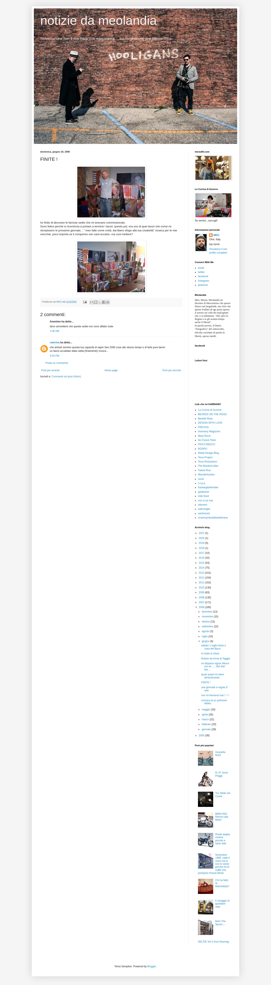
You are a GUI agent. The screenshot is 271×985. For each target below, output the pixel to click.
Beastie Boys (205, 418)
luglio (205, 636)
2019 (202, 543)
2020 (202, 538)
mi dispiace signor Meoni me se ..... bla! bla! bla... (215, 666)
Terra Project (205, 457)
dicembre (207, 611)
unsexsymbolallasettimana (213, 517)
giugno (206, 641)
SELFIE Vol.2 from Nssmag (213, 941)
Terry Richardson (207, 461)
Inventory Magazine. (209, 431)
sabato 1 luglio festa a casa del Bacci (213, 647)
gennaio (207, 729)
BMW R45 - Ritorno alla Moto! (221, 816)
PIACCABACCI (206, 444)
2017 (202, 552)
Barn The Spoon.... (220, 923)
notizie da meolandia (98, 20)
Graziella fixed (220, 754)
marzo (206, 719)
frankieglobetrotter (208, 487)
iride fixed (203, 496)
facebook (203, 276)
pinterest (203, 285)
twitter (201, 272)
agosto (206, 631)
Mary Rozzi (204, 435)
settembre (208, 626)
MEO (216, 235)
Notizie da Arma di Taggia (215, 658)
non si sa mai (205, 500)
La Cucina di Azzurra (209, 409)
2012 (202, 577)
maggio (206, 709)
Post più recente (50, 370)
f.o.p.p (201, 483)
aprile (205, 714)
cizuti (201, 478)
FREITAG (203, 427)
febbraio (207, 724)
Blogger (151, 966)
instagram (203, 280)
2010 (202, 587)
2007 (202, 602)
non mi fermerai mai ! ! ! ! (215, 695)
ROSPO (202, 448)
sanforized (204, 513)
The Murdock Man (208, 465)
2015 (202, 562)
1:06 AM (54, 331)
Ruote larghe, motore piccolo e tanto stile (223, 839)
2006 (202, 607)
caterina (54, 342)
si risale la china (210, 653)
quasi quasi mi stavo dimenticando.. (212, 676)
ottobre (206, 621)
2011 (202, 582)
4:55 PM (54, 355)
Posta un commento (57, 363)
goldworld (203, 491)
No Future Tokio (207, 440)
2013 (202, 572)
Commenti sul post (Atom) (66, 376)
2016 (202, 557)
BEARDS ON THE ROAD (212, 414)
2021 (202, 533)
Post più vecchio (172, 370)
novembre (208, 616)
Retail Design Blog (208, 453)
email (201, 267)
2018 (202, 548)
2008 (202, 597)
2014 (202, 567)
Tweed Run (204, 470)
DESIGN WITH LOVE (210, 422)
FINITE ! (206, 682)
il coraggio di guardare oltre (222, 903)
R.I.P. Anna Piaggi (221, 774)
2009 (202, 592)
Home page (111, 370)
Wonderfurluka (206, 474)
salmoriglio (204, 509)
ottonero (202, 504)
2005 (202, 735)
